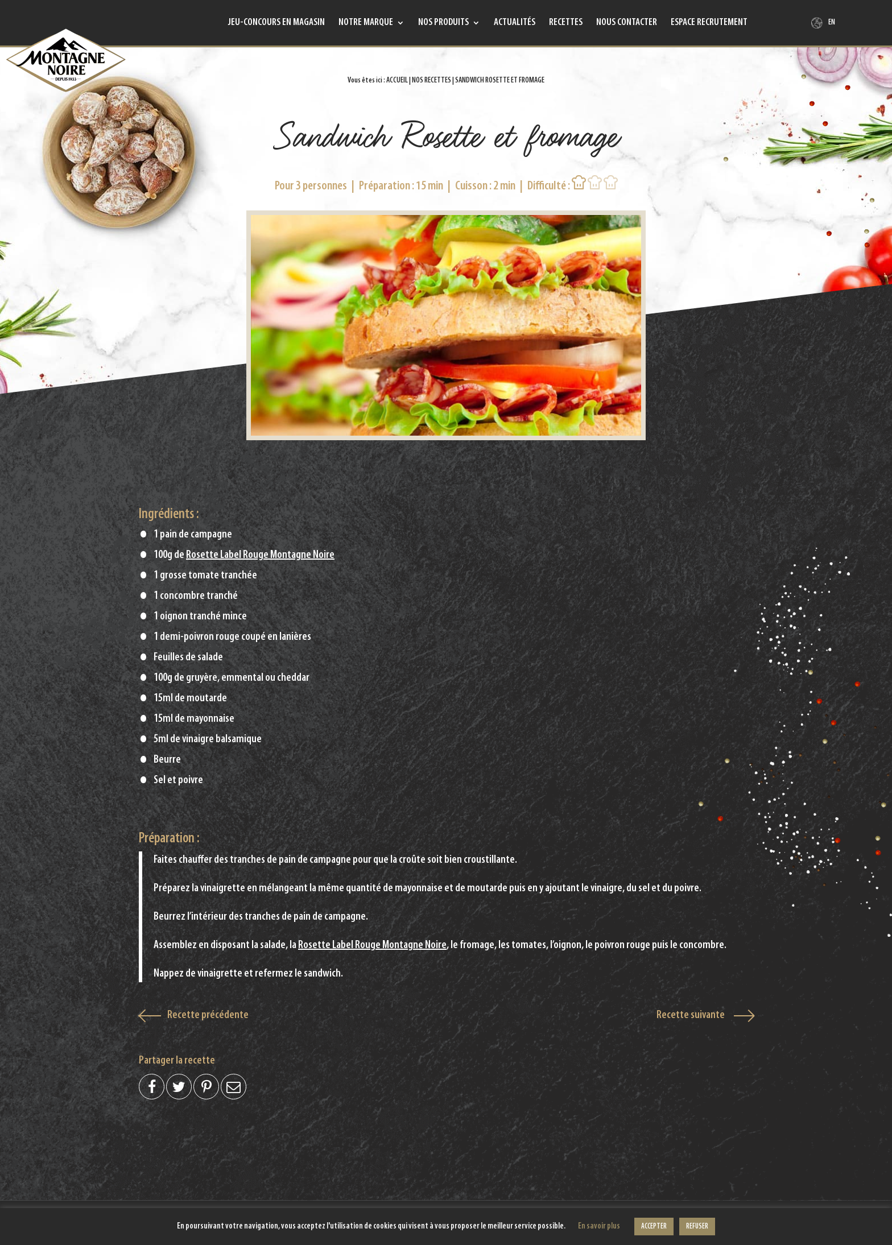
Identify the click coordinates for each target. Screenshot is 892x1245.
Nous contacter (626, 23)
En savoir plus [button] (599, 1226)
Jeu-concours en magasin (276, 23)
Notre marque (365, 23)
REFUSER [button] (697, 1226)
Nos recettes (431, 80)
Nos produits (443, 23)
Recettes (566, 23)
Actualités (514, 23)
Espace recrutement (709, 23)
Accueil (397, 80)
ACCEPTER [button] (654, 1226)
